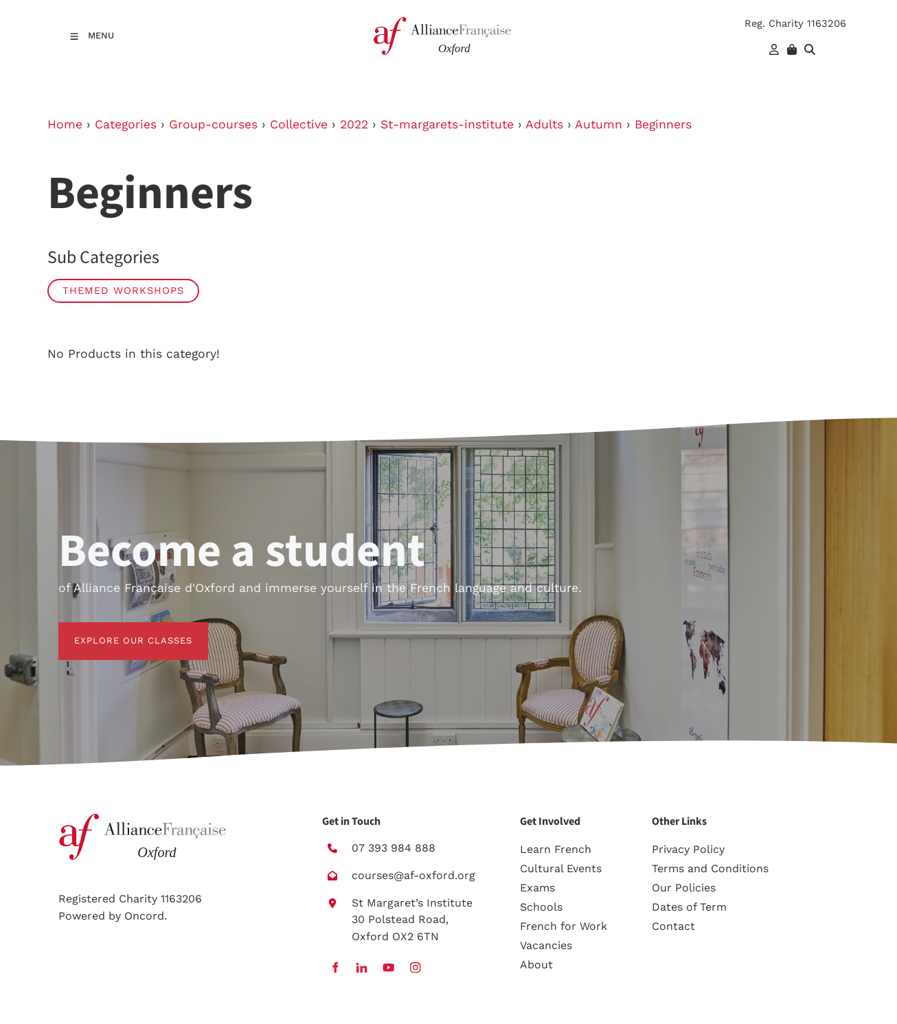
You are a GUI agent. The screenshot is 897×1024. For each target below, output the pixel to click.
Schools (541, 906)
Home (64, 124)
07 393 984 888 (393, 847)
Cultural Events (561, 868)
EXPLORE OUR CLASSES (117, 630)
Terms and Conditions (710, 868)
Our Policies (684, 887)
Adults (544, 124)
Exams (537, 887)
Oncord (144, 915)
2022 (354, 124)
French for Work (563, 926)
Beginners (663, 124)
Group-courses (213, 124)
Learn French (555, 849)
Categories (126, 124)
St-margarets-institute (447, 124)
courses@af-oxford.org (413, 875)
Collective (299, 124)
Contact (673, 926)
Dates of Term (689, 906)
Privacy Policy (688, 849)
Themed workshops (123, 290)
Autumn (598, 124)
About (536, 964)
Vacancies (546, 945)
